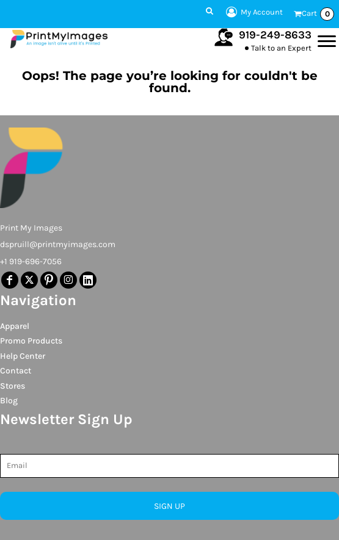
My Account (252, 12)
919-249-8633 (275, 34)
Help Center (22, 356)
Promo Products (31, 341)
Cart (318, 14)
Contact (15, 370)
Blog (9, 400)
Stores (12, 386)
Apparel (14, 326)
